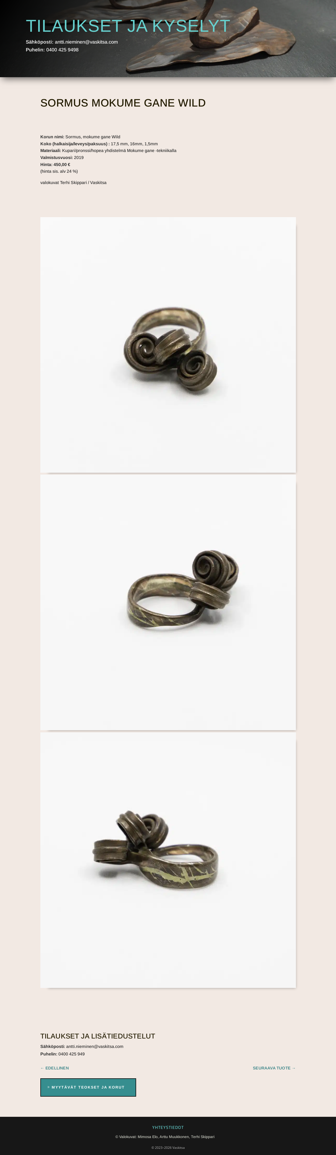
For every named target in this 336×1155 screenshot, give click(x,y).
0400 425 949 (71, 1054)
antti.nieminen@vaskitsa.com (86, 42)
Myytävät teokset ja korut (88, 1087)
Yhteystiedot (168, 1127)
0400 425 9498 (62, 49)
